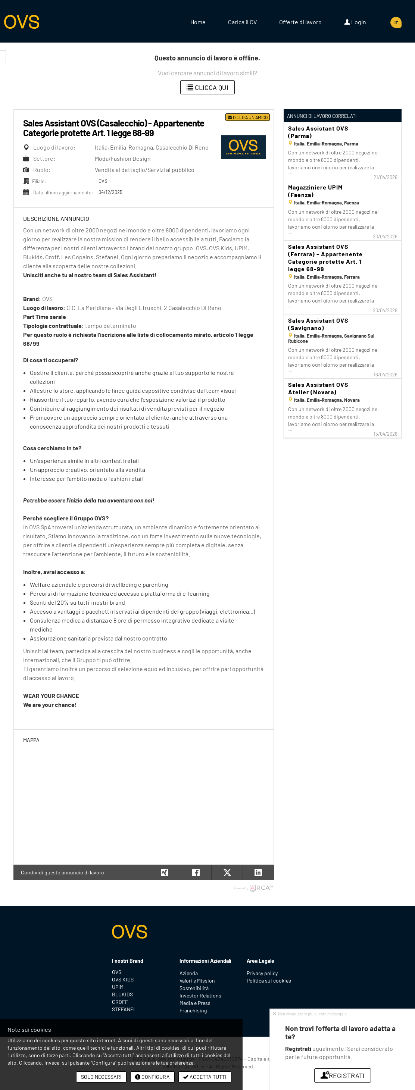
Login (355, 22)
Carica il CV (242, 21)
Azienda (189, 973)
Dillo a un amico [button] (248, 117)
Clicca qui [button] (207, 87)
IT (396, 22)
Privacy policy (262, 973)
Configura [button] (152, 1077)
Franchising (193, 1010)
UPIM (118, 987)
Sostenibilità (194, 988)
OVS (116, 972)
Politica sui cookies (269, 980)
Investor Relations (200, 995)
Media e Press (195, 1003)
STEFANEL (124, 1009)
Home (198, 21)
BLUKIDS (122, 994)
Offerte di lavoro (300, 21)
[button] (258, 872)
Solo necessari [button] (101, 1077)
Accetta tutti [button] (205, 1077)
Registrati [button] (343, 1075)
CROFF (120, 1002)
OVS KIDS (123, 979)
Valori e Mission (197, 980)
